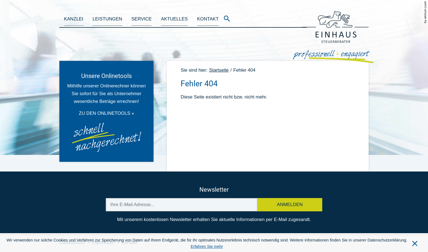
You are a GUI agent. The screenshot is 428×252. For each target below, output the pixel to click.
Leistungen (107, 19)
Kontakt (208, 19)
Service (141, 19)
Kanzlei (73, 19)
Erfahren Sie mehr (207, 246)
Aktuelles (174, 19)
